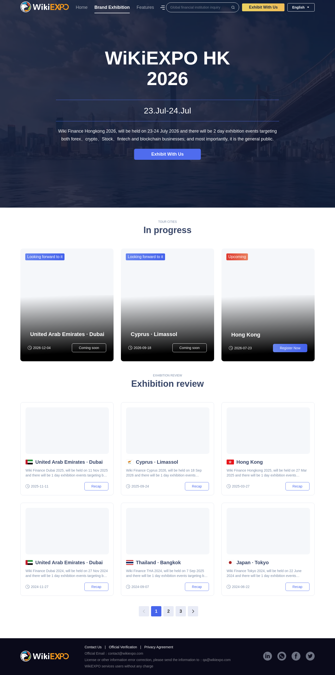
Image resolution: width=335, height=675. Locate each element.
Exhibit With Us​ (263, 7)
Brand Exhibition (112, 9)
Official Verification (125, 647)
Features (145, 7)
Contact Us (95, 647)
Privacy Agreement (158, 647)
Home (82, 7)
